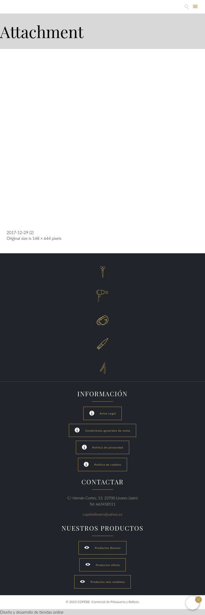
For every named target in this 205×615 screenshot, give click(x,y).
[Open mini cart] (192, 603)
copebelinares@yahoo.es (102, 514)
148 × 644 (41, 238)
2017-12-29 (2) (20, 232)
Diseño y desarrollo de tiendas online (32, 612)
